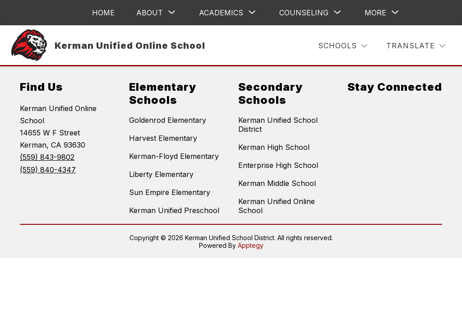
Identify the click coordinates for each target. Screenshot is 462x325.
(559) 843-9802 (47, 157)
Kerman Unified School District (278, 125)
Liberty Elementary (161, 174)
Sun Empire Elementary (169, 192)
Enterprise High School (278, 165)
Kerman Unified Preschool (174, 210)
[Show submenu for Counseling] (303, 12)
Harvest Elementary (163, 138)
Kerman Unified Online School (276, 206)
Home (103, 12)
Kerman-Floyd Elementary (174, 156)
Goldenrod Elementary (167, 120)
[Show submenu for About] (149, 12)
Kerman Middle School (277, 183)
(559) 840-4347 (48, 169)
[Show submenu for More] (375, 12)
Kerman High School (274, 147)
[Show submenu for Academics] (221, 12)
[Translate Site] (416, 45)
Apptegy (250, 245)
